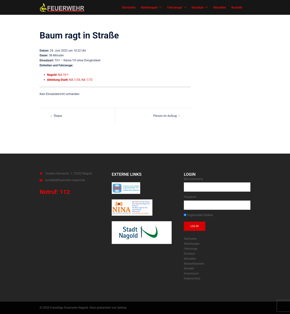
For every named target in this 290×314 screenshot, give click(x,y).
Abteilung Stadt (57, 80)
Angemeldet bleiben (198, 215)
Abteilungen (149, 7)
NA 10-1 (63, 75)
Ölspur (58, 116)
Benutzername (193, 179)
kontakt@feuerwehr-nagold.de (65, 180)
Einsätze (198, 7)
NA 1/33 (74, 80)
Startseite (129, 7)
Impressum (191, 273)
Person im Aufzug (165, 116)
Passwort (190, 197)
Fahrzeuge (174, 7)
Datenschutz (192, 278)
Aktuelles (219, 7)
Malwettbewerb (194, 263)
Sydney (122, 307)
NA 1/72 (87, 80)
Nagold (51, 75)
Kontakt (236, 7)
